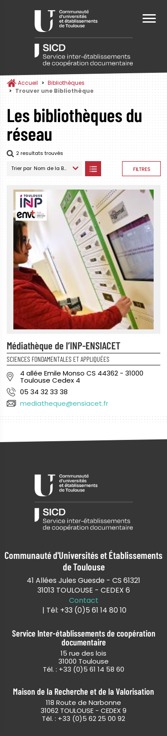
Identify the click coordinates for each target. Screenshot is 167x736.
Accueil (28, 83)
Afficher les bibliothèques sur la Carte (111, 168)
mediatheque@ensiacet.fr (64, 403)
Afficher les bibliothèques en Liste (93, 168)
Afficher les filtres (141, 168)
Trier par (21, 168)
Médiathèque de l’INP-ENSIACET (63, 345)
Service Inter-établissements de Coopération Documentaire (84, 38)
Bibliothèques (66, 83)
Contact (83, 600)
